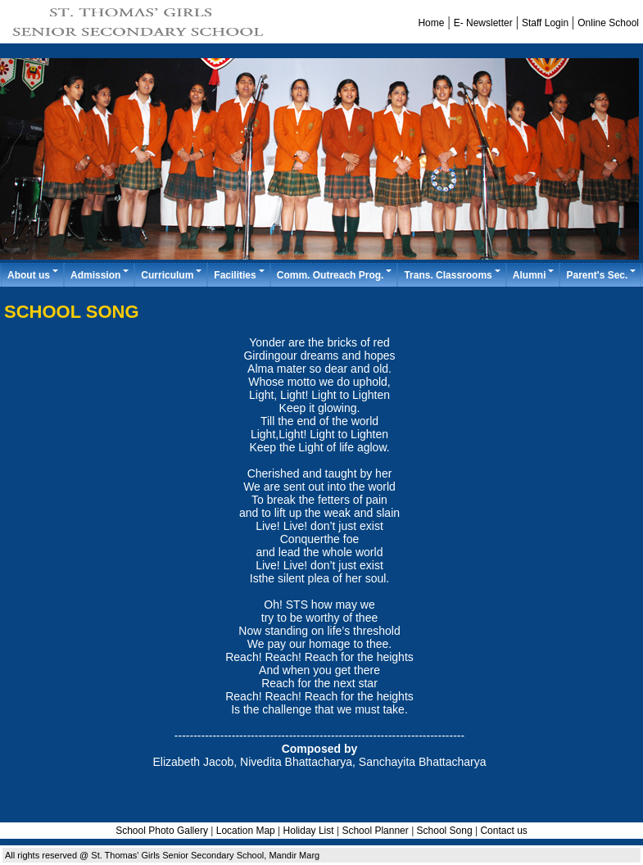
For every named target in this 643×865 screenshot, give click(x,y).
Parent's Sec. (601, 275)
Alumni (534, 275)
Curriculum (172, 275)
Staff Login (545, 23)
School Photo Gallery (161, 830)
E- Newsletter (483, 23)
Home (431, 23)
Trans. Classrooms (452, 275)
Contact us (503, 830)
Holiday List (308, 830)
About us (33, 275)
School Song (445, 830)
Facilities (239, 275)
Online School (608, 23)
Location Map (245, 830)
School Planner (376, 830)
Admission (100, 275)
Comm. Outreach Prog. (335, 275)
